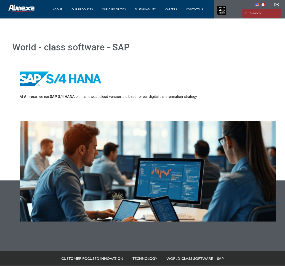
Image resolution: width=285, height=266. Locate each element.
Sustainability (145, 9)
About (57, 9)
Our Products (82, 9)
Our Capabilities (114, 9)
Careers (171, 9)
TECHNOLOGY (144, 258)
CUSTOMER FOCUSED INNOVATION (92, 258)
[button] (277, 4)
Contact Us (194, 9)
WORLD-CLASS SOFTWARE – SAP (195, 258)
